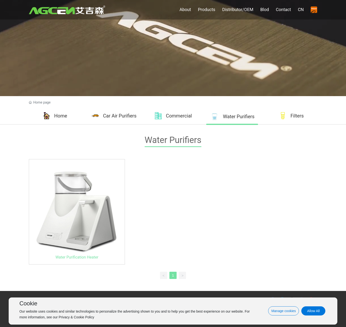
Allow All (313, 311)
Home (60, 115)
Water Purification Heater (77, 257)
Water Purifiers (238, 116)
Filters (297, 115)
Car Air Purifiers (119, 115)
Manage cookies (283, 311)
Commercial (179, 115)
